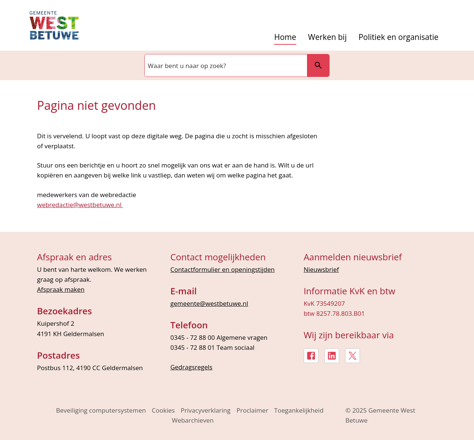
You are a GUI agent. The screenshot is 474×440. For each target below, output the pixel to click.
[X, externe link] (352, 355)
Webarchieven (193, 420)
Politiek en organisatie (398, 37)
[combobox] (225, 65)
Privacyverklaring (206, 410)
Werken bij (327, 37)
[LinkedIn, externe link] (331, 355)
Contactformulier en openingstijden (222, 269)
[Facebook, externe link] (311, 355)
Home (285, 37)
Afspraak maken (60, 289)
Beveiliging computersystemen (101, 410)
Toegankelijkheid (298, 410)
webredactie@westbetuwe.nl (80, 204)
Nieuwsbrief (321, 269)
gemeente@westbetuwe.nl (209, 303)
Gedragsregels (191, 367)
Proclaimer (252, 410)
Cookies (163, 410)
